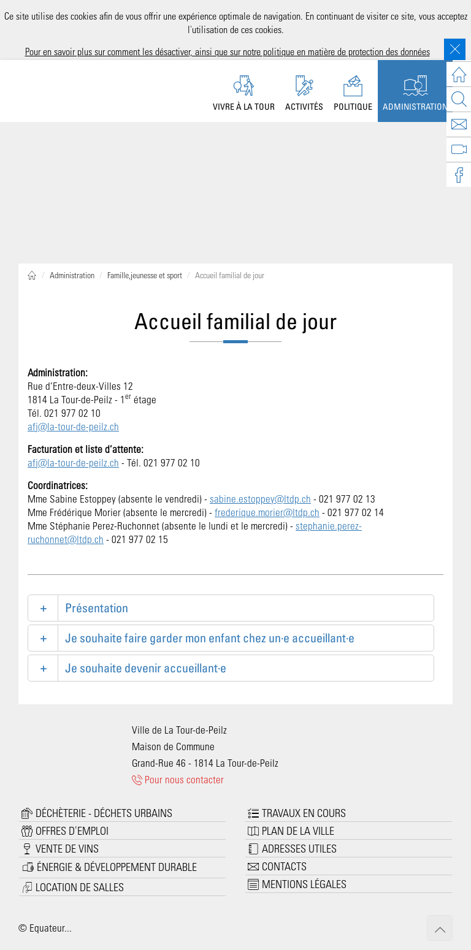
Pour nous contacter (178, 779)
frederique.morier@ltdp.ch (267, 512)
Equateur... (50, 927)
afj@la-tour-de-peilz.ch (73, 426)
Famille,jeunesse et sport (144, 275)
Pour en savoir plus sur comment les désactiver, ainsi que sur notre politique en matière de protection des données (227, 51)
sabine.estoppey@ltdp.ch (260, 498)
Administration (72, 275)
